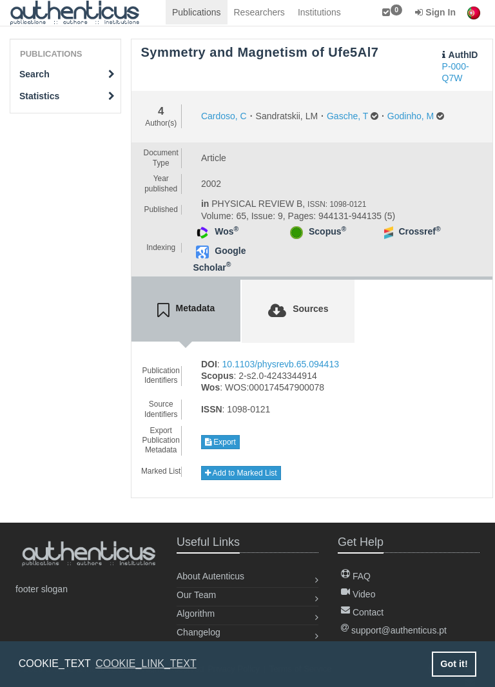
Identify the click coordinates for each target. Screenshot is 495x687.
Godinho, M (410, 116)
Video (358, 594)
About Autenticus (210, 576)
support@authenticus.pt (394, 630)
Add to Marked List (241, 473)
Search (67, 74)
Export (220, 442)
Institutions (319, 12)
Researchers (259, 12)
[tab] (186, 311)
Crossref (419, 231)
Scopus (327, 231)
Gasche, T (347, 116)
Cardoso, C (224, 116)
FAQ (356, 576)
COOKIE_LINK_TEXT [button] (146, 663)
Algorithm (196, 613)
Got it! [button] (453, 664)
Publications (196, 12)
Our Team (196, 595)
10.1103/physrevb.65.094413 (280, 364)
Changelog (198, 632)
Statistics (67, 96)
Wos (226, 231)
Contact (362, 612)
